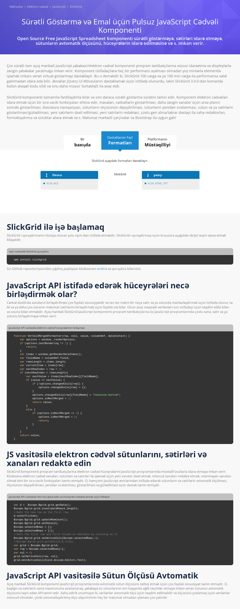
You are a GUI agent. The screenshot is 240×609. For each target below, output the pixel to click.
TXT (165, 183)
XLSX (49, 183)
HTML (158, 183)
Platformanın (160, 142)
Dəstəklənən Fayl (120, 140)
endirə (102, 269)
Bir (80, 142)
